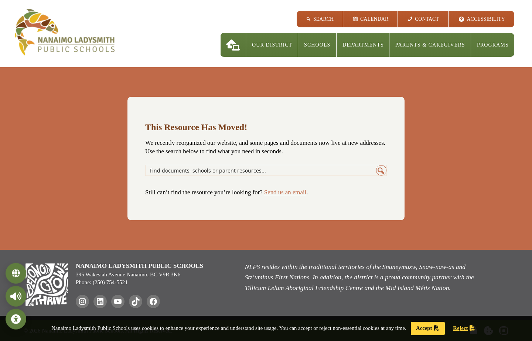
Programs (493, 45)
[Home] (233, 45)
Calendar (374, 19)
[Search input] (261, 170)
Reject (464, 328)
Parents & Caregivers (430, 45)
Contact (427, 19)
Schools (317, 45)
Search (323, 19)
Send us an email (285, 192)
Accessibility (486, 19)
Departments (363, 45)
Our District (272, 45)
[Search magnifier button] (381, 170)
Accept (427, 328)
